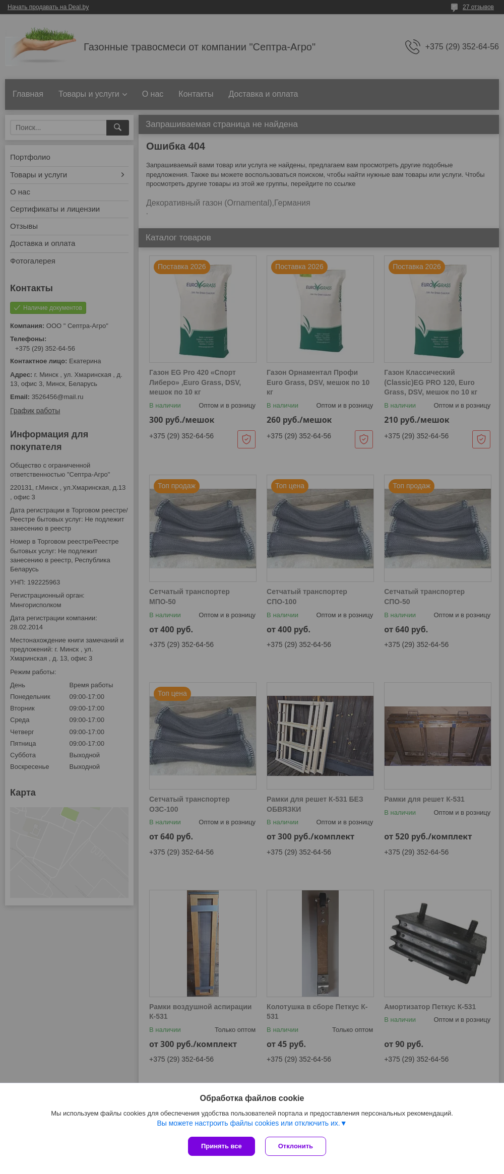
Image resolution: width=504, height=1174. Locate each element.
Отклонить (295, 1146)
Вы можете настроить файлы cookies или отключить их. (248, 1123)
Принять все (221, 1146)
